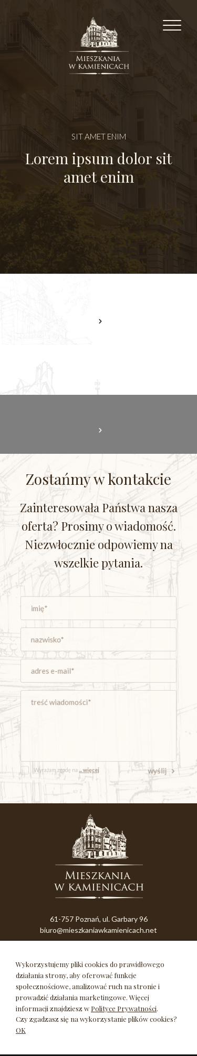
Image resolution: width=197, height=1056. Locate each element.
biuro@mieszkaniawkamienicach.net (98, 929)
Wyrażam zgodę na (70, 760)
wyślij (154, 761)
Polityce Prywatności (124, 1008)
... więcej (90, 760)
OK (21, 1029)
